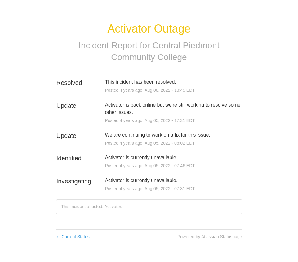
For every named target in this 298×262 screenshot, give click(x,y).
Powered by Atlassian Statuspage (209, 236)
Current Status (73, 236)
